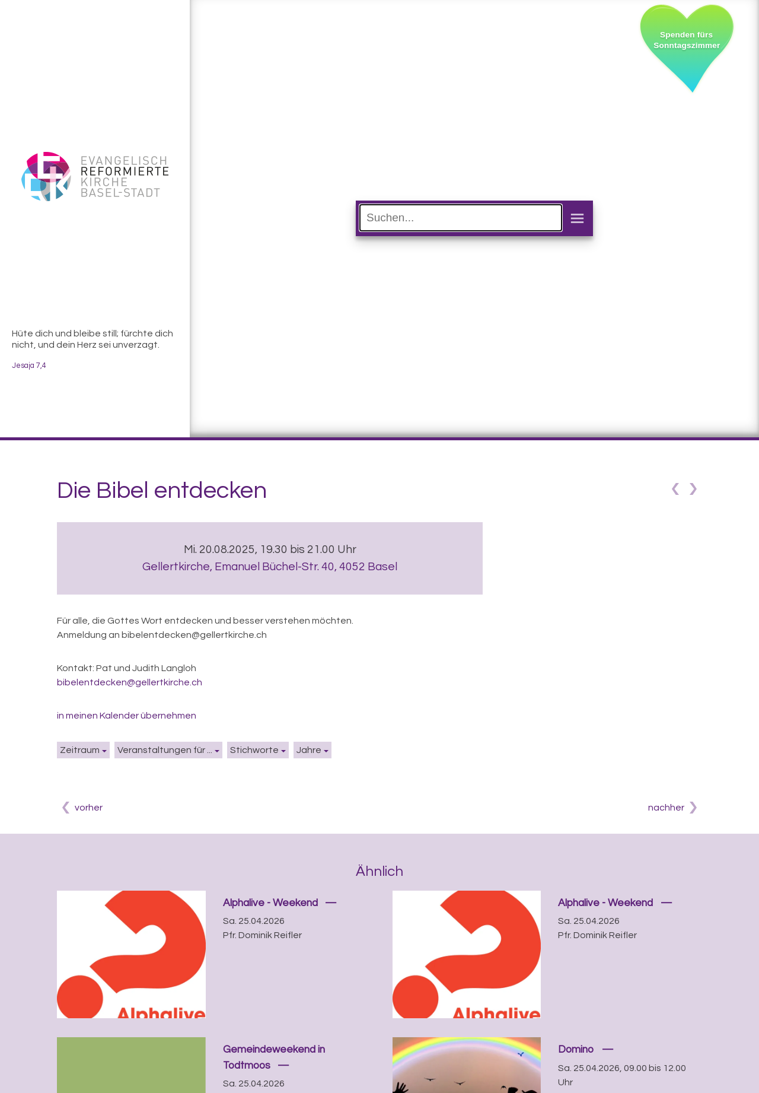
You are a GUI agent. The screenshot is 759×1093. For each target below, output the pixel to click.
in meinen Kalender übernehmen (126, 715)
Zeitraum (80, 750)
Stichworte (254, 750)
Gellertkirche (269, 567)
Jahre (308, 750)
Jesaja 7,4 (29, 366)
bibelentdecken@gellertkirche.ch (129, 682)
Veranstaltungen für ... (164, 750)
